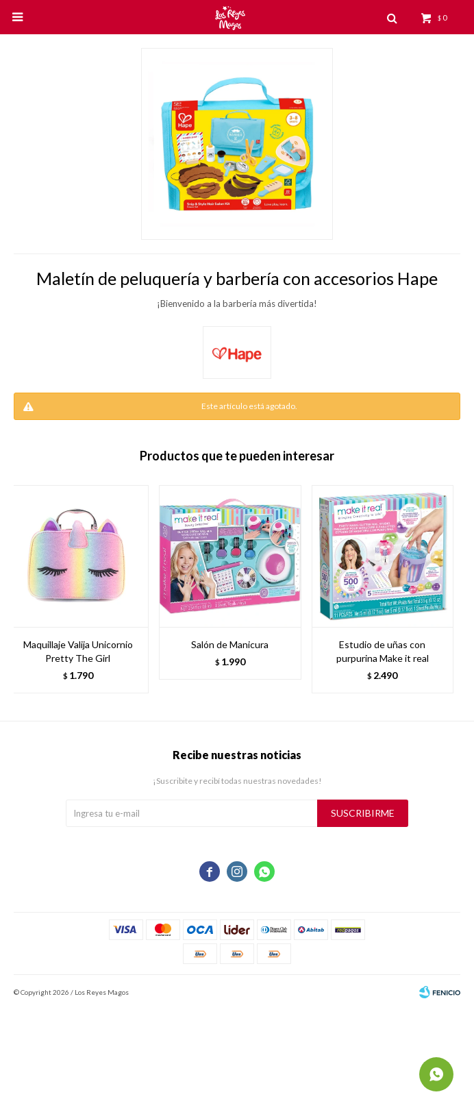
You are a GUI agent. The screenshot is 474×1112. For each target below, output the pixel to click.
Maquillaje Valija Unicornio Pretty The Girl (78, 651)
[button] (443, 589)
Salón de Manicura (230, 644)
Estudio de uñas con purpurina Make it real (382, 651)
